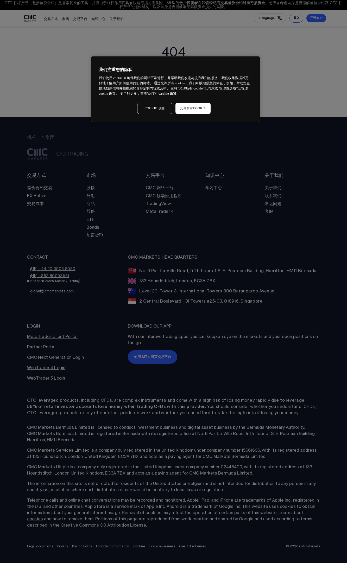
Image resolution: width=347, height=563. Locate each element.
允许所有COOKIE (193, 108)
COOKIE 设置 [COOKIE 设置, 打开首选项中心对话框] (154, 108)
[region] (175, 89)
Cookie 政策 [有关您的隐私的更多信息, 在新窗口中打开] (167, 93)
